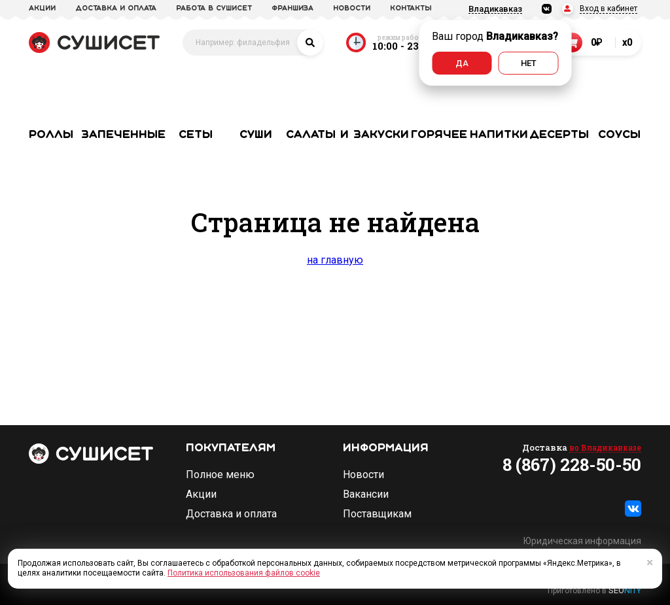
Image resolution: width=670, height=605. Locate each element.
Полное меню (220, 475)
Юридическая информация (582, 540)
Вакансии (366, 494)
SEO (624, 590)
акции (42, 8)
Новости (363, 475)
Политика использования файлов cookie (244, 573)
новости (351, 8)
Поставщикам (377, 514)
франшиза (292, 8)
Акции (201, 494)
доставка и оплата (115, 8)
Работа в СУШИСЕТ (214, 8)
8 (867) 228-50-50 (571, 464)
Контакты (411, 8)
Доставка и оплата (231, 514)
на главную (335, 260)
